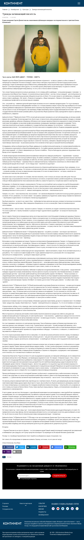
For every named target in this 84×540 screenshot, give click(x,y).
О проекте (5, 503)
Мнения (41, 509)
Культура (26, 9)
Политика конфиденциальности (60, 534)
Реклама (5, 506)
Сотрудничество (7, 509)
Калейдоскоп (15, 9)
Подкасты (42, 512)
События (42, 503)
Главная (4, 9)
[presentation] (65, 483)
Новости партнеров (26, 503)
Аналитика (43, 506)
